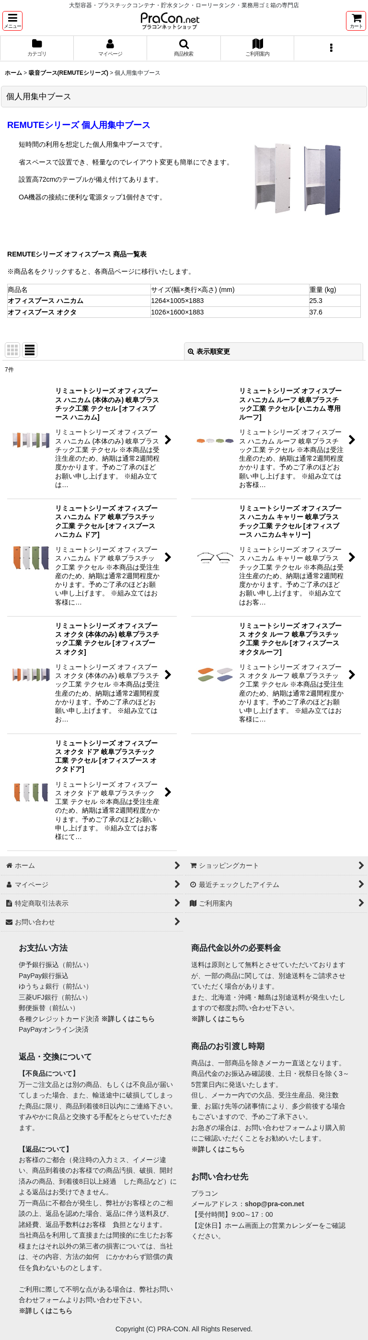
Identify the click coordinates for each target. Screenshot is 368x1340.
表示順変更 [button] (209, 351)
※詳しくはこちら (128, 1019)
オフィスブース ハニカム (45, 300)
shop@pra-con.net (274, 1204)
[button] (12, 21)
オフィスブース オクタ (42, 312)
